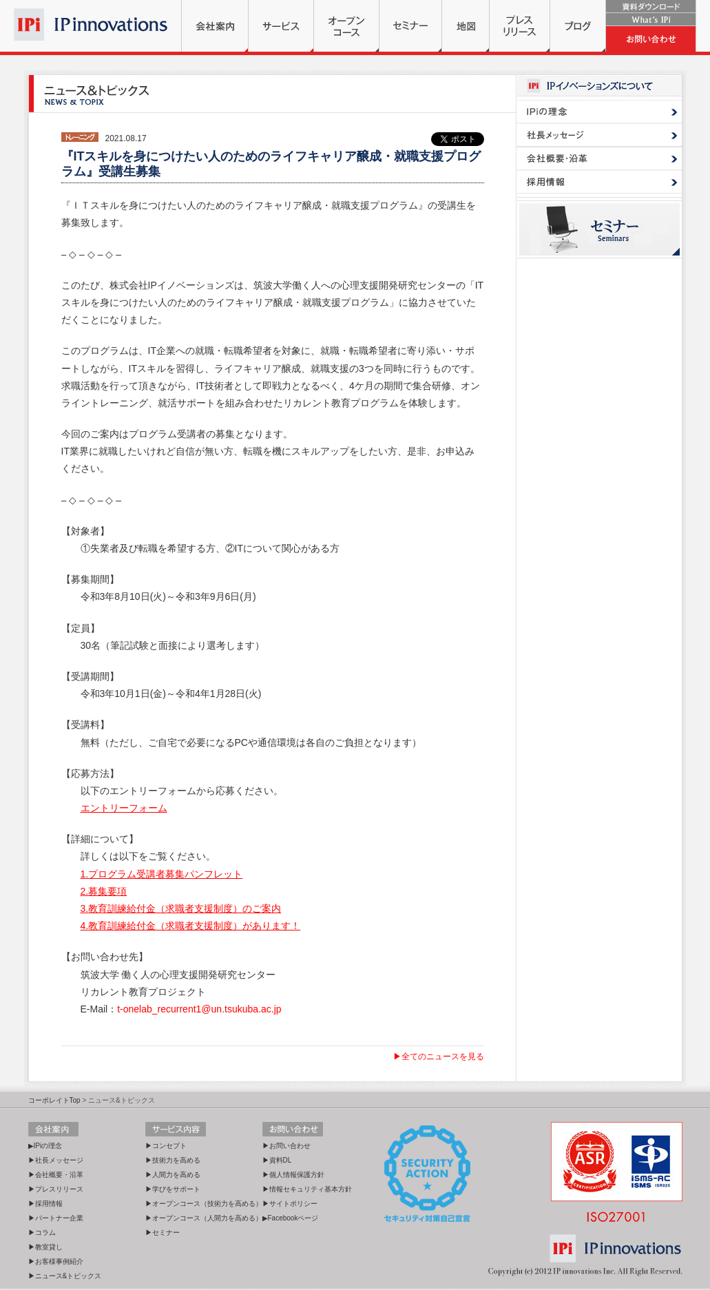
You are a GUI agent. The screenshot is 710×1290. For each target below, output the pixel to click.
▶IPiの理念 (45, 1145)
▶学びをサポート (172, 1189)
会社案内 (215, 26)
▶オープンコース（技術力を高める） (203, 1203)
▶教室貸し (45, 1247)
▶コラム (42, 1232)
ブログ (577, 26)
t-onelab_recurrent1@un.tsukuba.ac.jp (199, 1009)
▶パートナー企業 (55, 1218)
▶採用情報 (45, 1203)
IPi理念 (599, 111)
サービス (281, 26)
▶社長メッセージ (55, 1160)
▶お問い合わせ (286, 1145)
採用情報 (599, 182)
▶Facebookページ (290, 1218)
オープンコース (346, 26)
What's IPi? (651, 19)
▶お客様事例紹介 (55, 1261)
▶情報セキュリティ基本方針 (307, 1189)
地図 (465, 26)
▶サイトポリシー (289, 1203)
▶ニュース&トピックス (65, 1276)
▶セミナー (162, 1232)
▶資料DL (277, 1160)
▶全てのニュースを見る (438, 1056)
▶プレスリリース (55, 1189)
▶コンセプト (166, 1145)
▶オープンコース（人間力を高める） (203, 1218)
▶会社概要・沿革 (55, 1174)
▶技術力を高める (172, 1160)
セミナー (410, 26)
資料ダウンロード (651, 6)
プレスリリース (520, 26)
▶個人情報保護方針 (293, 1174)
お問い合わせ (651, 39)
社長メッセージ (599, 135)
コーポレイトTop (54, 1100)
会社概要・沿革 (599, 158)
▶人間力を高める (172, 1174)
